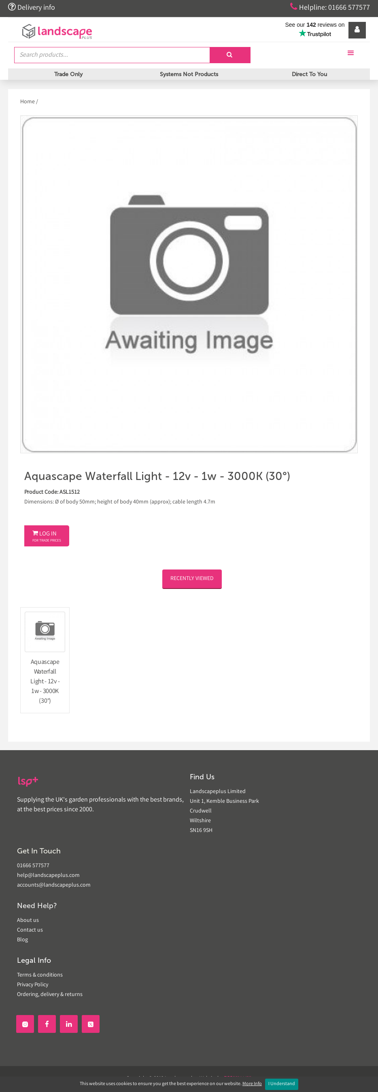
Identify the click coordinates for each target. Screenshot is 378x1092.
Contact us (30, 930)
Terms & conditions (40, 975)
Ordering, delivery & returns (50, 995)
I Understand (281, 1084)
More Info (252, 1084)
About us (28, 921)
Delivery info (31, 7)
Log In (46, 537)
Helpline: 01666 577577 (330, 7)
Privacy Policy (32, 985)
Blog (22, 940)
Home (28, 102)
